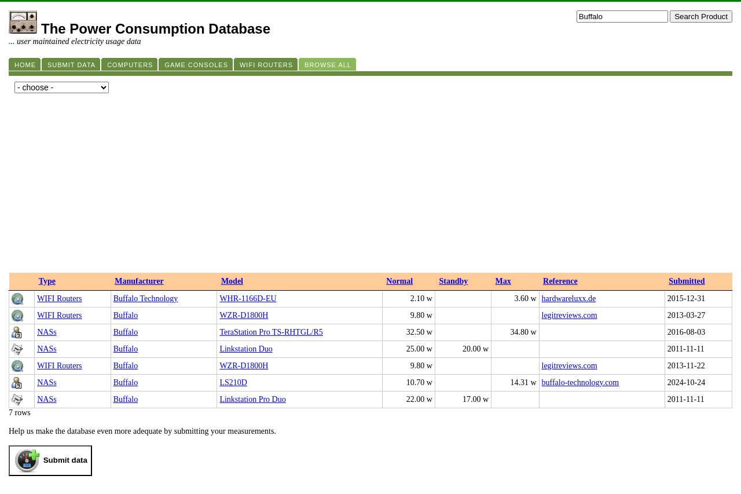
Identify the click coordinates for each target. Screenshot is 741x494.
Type (47, 281)
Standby (453, 281)
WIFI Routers (59, 298)
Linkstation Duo (245, 349)
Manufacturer (139, 281)
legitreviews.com (569, 315)
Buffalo (125, 315)
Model (232, 281)
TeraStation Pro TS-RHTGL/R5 (270, 332)
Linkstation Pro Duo (252, 399)
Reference (560, 281)
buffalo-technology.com (580, 382)
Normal (399, 281)
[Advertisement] (370, 186)
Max (503, 281)
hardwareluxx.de (569, 298)
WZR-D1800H (243, 315)
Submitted (687, 281)
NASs (46, 332)
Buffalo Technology (145, 298)
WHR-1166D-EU (247, 298)
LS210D (233, 382)
